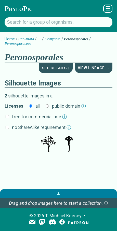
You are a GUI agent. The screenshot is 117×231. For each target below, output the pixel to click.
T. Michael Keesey (63, 215)
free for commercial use (39, 116)
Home (10, 39)
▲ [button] (58, 193)
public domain (69, 106)
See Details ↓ (56, 68)
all (37, 106)
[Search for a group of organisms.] (58, 22)
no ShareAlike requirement (41, 127)
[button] (106, 203)
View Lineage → (93, 68)
